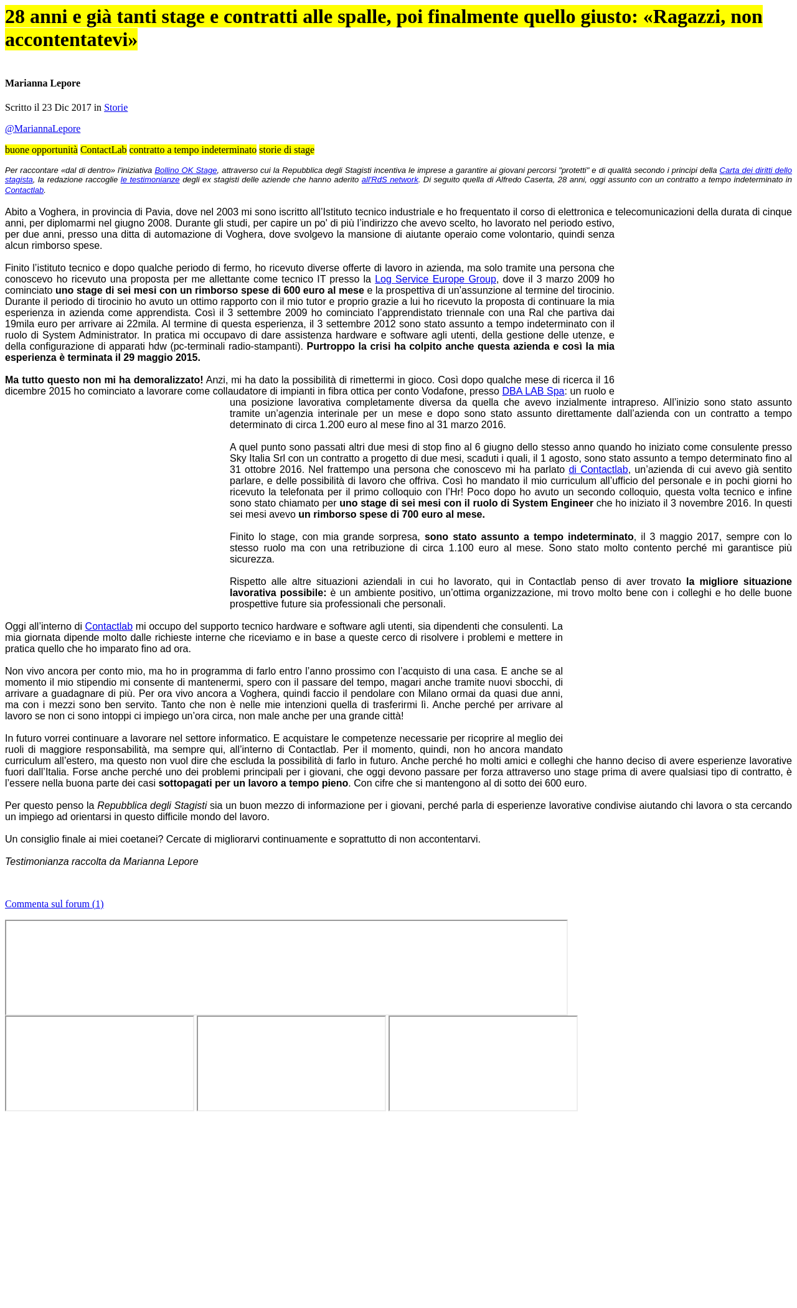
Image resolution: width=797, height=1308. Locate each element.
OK (201, 46)
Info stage (597, 80)
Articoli (330, 80)
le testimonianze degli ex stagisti (484, 506)
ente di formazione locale (282, 599)
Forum (397, 80)
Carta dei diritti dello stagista (279, 506)
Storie (306, 398)
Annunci (464, 80)
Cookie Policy (540, 34)
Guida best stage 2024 (619, 115)
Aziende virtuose (530, 80)
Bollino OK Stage (292, 492)
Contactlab (388, 519)
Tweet (638, 373)
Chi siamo (663, 80)
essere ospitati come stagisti (284, 785)
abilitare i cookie (464, 1190)
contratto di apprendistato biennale (522, 970)
